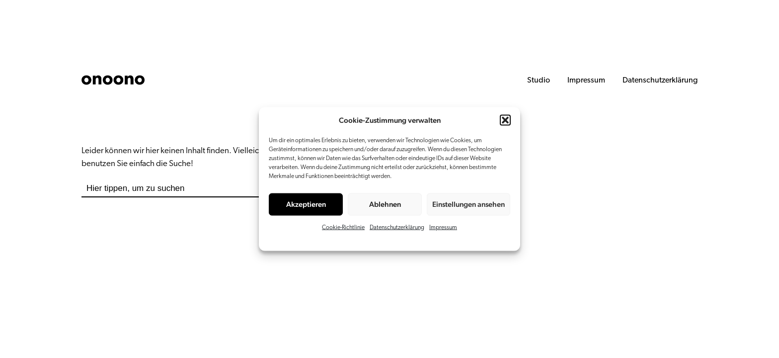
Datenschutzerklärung (397, 227)
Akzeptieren (306, 204)
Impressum (443, 227)
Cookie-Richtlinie (343, 227)
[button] (505, 120)
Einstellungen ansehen (468, 204)
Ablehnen (385, 204)
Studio (538, 81)
